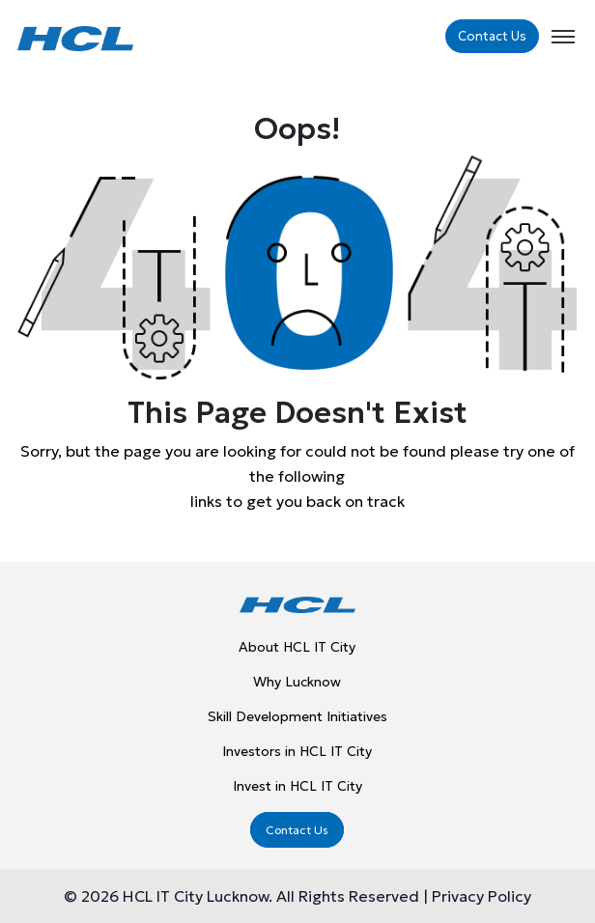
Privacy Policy (479, 896)
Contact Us (492, 36)
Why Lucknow (297, 681)
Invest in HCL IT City (297, 786)
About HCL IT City (297, 647)
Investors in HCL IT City (297, 751)
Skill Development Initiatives (297, 716)
